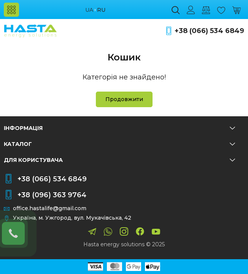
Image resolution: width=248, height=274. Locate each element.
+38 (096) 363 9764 (51, 195)
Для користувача (119, 160)
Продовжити (124, 99)
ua (89, 10)
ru (101, 10)
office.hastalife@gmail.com (49, 208)
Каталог (119, 144)
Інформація (119, 128)
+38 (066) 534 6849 (209, 31)
